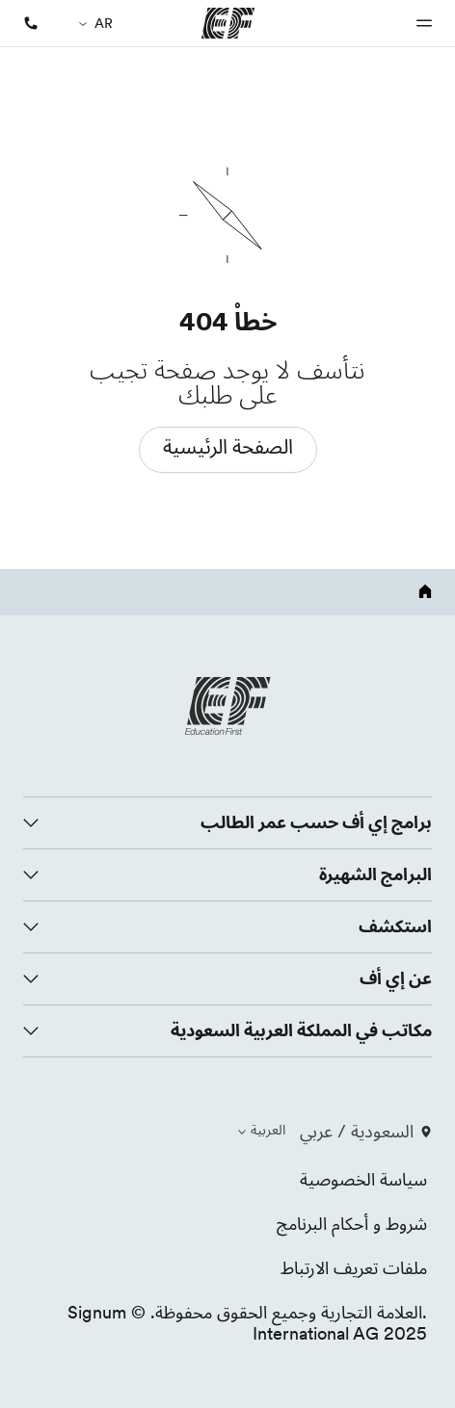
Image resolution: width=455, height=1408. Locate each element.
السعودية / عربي (366, 1131)
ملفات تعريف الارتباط (354, 1268)
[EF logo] (227, 706)
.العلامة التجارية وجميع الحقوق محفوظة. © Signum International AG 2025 (247, 1322)
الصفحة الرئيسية (228, 446)
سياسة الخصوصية (363, 1179)
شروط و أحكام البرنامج (352, 1224)
